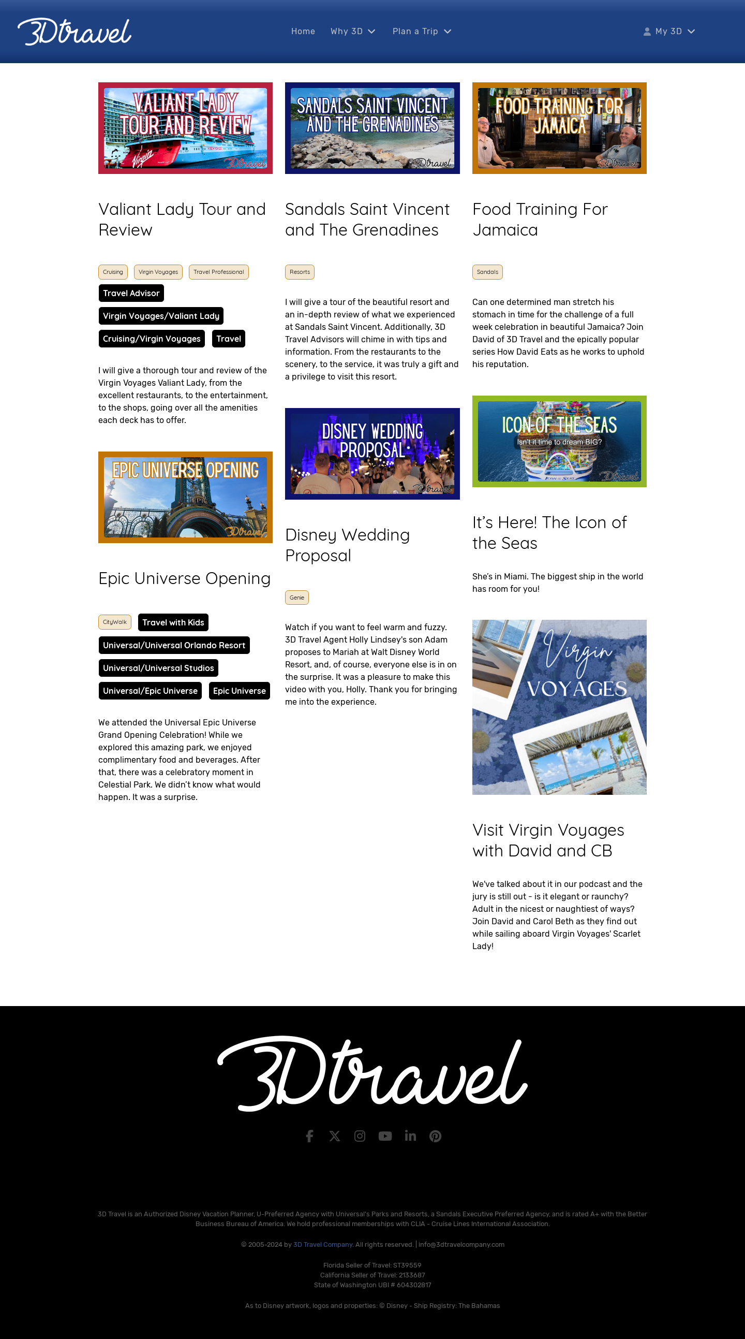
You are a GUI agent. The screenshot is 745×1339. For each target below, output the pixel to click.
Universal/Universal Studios (158, 668)
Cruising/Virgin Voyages (152, 338)
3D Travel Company (322, 1244)
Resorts (300, 271)
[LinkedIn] (412, 1136)
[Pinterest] (436, 1136)
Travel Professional (218, 271)
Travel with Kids (173, 622)
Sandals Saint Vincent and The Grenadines (367, 219)
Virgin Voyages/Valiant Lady (161, 316)
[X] (336, 1136)
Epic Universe (239, 691)
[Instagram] (361, 1136)
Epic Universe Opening (184, 577)
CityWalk (115, 621)
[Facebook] (311, 1136)
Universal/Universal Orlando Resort (174, 645)
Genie (297, 597)
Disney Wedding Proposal (347, 544)
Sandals (487, 271)
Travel (228, 338)
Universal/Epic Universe (150, 691)
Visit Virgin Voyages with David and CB (548, 840)
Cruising (113, 271)
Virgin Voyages (158, 271)
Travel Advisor (131, 293)
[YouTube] (386, 1136)
